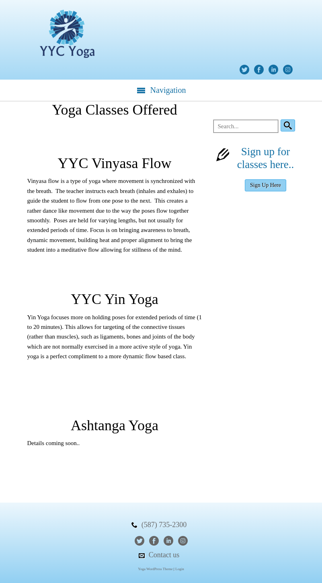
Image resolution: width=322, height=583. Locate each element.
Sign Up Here (265, 185)
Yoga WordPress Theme (155, 569)
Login (179, 569)
